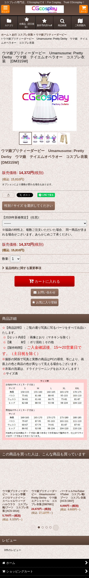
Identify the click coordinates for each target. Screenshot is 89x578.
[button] (5, 9)
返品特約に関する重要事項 (21, 268)
